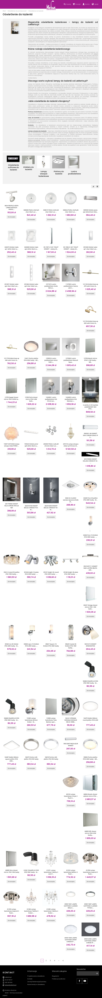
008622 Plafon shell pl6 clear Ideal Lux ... (70, 206)
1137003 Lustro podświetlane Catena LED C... (71, 280)
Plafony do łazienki (58, 170)
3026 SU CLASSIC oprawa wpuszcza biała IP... (70, 491)
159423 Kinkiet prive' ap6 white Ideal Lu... (31, 437)
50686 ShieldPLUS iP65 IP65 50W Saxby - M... (90, 671)
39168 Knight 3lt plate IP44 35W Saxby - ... (70, 563)
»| (62, 945)
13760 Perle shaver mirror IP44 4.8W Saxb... (31, 392)
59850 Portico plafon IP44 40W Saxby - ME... (90, 745)
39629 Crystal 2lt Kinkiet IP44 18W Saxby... (70, 635)
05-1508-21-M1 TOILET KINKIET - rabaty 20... (70, 243)
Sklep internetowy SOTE (93, 996)
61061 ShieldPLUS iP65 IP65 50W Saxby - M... (31, 857)
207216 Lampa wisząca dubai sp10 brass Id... (70, 437)
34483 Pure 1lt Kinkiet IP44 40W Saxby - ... (90, 527)
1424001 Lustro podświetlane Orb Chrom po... (51, 392)
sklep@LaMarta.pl (10, 970)
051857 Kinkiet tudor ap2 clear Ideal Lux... (12, 279)
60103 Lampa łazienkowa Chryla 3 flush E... (70, 783)
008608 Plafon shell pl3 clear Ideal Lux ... (31, 206)
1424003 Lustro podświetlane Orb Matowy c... (71, 392)
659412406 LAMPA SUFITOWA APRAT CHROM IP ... (90, 925)
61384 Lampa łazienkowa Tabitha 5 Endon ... (31, 896)
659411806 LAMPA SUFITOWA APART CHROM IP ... (71, 924)
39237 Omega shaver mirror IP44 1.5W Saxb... (90, 596)
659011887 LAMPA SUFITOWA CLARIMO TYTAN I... (90, 891)
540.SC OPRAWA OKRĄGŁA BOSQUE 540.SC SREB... (70, 708)
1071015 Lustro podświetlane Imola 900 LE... (51, 280)
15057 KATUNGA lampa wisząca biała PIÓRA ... (11, 437)
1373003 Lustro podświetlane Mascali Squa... (70, 353)
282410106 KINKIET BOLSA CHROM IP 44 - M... (31, 498)
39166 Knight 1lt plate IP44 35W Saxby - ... (31, 563)
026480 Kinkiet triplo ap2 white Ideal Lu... (31, 243)
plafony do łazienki (34, 140)
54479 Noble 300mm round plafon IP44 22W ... (90, 708)
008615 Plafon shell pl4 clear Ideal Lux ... (51, 206)
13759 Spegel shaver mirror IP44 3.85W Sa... (11, 391)
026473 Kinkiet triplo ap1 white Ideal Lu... (11, 243)
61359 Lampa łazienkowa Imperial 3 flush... (11, 896)
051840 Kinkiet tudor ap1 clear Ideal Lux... (90, 243)
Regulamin (55, 957)
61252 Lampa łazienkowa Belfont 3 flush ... (71, 858)
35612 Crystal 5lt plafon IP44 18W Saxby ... (11, 563)
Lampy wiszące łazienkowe (43, 170)
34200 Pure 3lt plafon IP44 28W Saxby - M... (90, 490)
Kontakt (29, 960)
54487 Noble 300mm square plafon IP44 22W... (11, 746)
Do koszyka (11, 212)
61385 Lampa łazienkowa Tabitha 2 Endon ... (51, 896)
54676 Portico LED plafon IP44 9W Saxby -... (51, 746)
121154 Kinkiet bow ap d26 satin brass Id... (90, 316)
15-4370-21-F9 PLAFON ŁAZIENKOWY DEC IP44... (90, 400)
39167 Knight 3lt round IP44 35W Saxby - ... (51, 563)
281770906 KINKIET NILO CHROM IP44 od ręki (11, 496)
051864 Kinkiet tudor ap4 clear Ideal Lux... (31, 279)
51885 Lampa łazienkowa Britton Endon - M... (31, 708)
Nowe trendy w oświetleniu (36, 965)
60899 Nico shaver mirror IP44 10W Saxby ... (11, 858)
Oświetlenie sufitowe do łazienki (13, 166)
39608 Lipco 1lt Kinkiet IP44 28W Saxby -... (31, 634)
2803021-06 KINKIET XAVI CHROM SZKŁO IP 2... (90, 427)
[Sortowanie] (93, 182)
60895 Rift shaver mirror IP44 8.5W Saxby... (90, 819)
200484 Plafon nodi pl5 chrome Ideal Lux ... (51, 437)
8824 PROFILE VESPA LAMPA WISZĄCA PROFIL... (11, 202)
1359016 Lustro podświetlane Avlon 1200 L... (51, 353)
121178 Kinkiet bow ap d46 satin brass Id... (11, 353)
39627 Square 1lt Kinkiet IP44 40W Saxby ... (51, 635)
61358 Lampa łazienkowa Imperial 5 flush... (90, 858)
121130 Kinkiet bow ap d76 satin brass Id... (90, 279)
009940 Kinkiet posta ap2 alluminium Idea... (90, 206)
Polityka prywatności (58, 960)
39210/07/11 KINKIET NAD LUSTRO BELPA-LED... (90, 558)
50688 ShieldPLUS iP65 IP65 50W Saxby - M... (11, 707)
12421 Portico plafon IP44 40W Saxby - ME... (31, 353)
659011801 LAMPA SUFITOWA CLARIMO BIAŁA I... (71, 891)
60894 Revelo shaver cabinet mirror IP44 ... (90, 782)
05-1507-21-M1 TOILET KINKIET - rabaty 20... (51, 243)
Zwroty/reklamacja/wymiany (36, 963)
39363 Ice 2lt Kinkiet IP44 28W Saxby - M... (11, 634)
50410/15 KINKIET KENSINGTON (90, 634)
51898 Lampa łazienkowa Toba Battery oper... (51, 708)
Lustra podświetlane (74, 172)
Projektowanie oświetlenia (36, 957)
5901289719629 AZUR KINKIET (71, 732)
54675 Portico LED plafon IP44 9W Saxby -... (31, 746)
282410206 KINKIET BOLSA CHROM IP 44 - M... (51, 498)
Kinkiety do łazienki (28, 167)
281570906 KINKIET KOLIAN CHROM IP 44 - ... (90, 452)
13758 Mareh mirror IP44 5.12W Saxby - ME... (90, 353)
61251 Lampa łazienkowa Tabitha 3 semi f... (51, 858)
